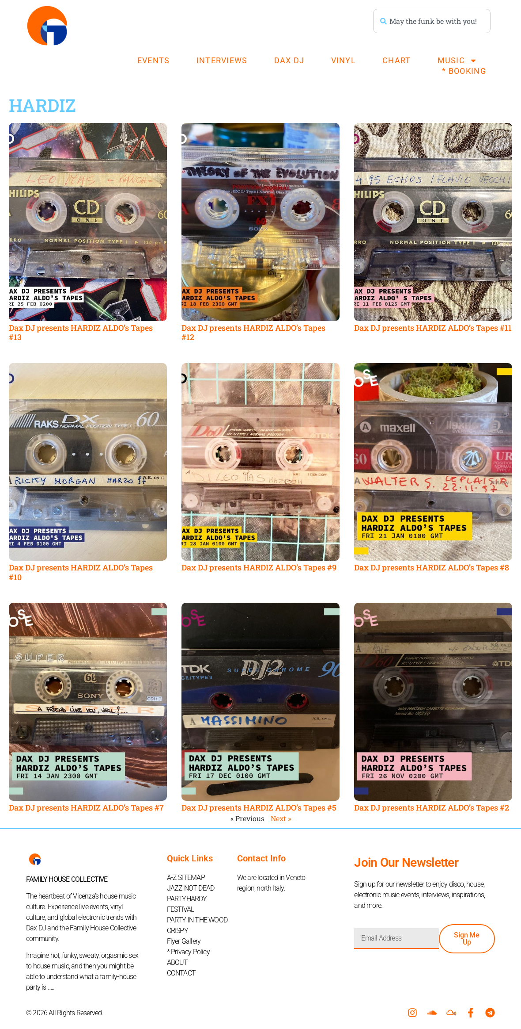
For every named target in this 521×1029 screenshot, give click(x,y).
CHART (396, 60)
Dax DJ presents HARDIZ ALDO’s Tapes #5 (258, 807)
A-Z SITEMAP (186, 877)
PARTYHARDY (187, 899)
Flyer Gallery (184, 941)
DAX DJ (289, 60)
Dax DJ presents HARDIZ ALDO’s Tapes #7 (86, 807)
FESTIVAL (180, 909)
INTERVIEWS (222, 60)
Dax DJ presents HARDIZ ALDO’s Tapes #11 (433, 327)
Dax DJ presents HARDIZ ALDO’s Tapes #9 (258, 567)
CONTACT (181, 973)
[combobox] (432, 21)
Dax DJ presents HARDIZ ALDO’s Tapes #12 (253, 332)
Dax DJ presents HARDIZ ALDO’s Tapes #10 (81, 572)
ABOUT (177, 962)
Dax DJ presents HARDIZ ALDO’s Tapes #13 (81, 332)
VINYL (343, 60)
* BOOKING (464, 71)
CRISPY (177, 930)
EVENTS (153, 60)
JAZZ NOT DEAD (191, 888)
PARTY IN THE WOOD (197, 920)
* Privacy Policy (188, 952)
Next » (281, 818)
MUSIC (458, 60)
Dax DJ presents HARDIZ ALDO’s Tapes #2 (431, 807)
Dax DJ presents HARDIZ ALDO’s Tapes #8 (431, 567)
